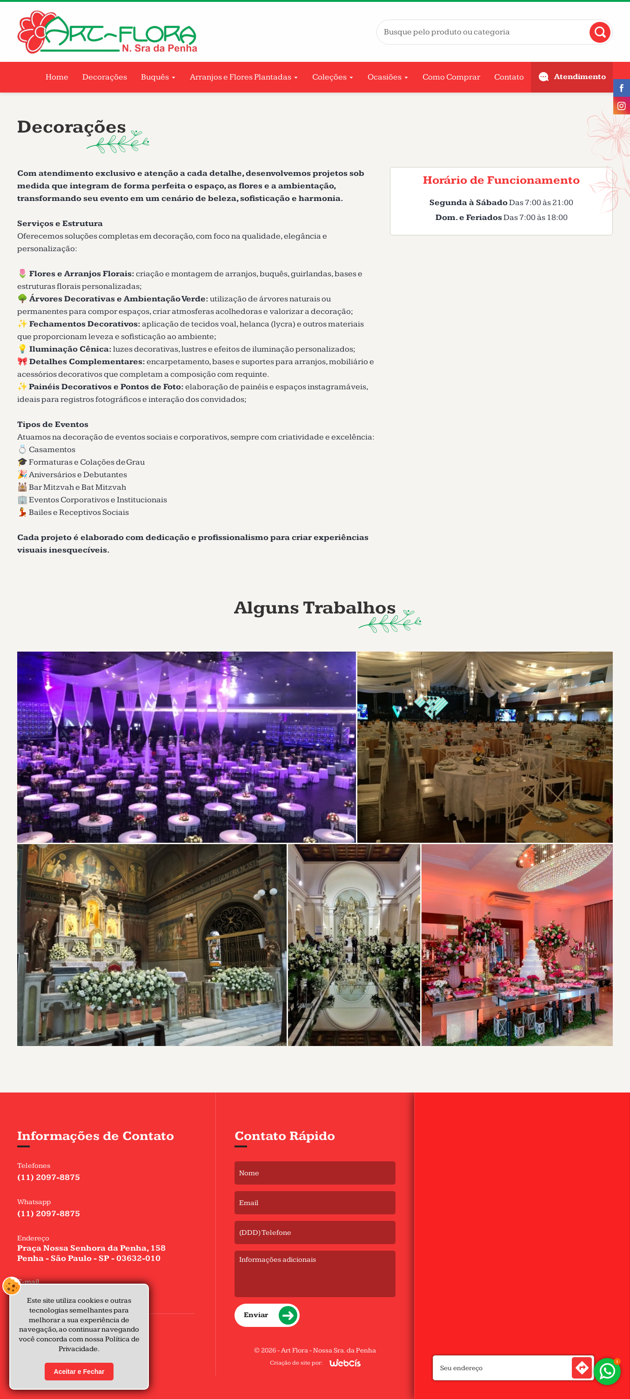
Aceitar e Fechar (79, 1371)
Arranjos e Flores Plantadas (240, 77)
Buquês (155, 77)
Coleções (329, 77)
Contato (509, 77)
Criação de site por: (296, 1362)
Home (57, 77)
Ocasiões (385, 77)
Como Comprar (451, 77)
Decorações (104, 77)
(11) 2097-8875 (48, 1177)
